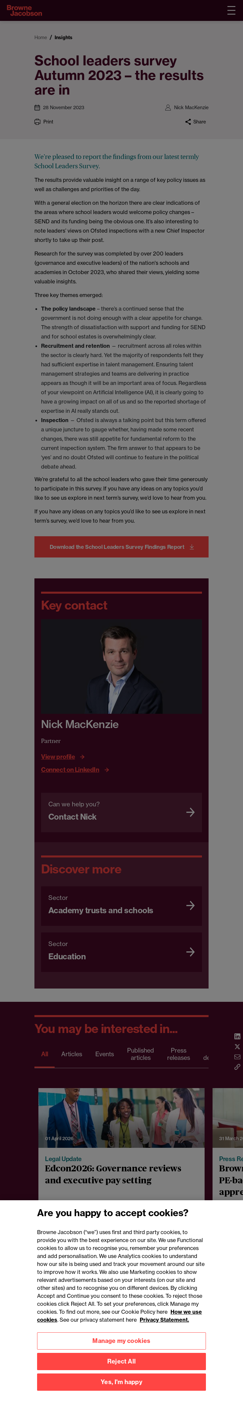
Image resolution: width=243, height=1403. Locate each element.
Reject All (121, 1368)
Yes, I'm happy (121, 1389)
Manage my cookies (121, 1348)
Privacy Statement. (164, 1326)
